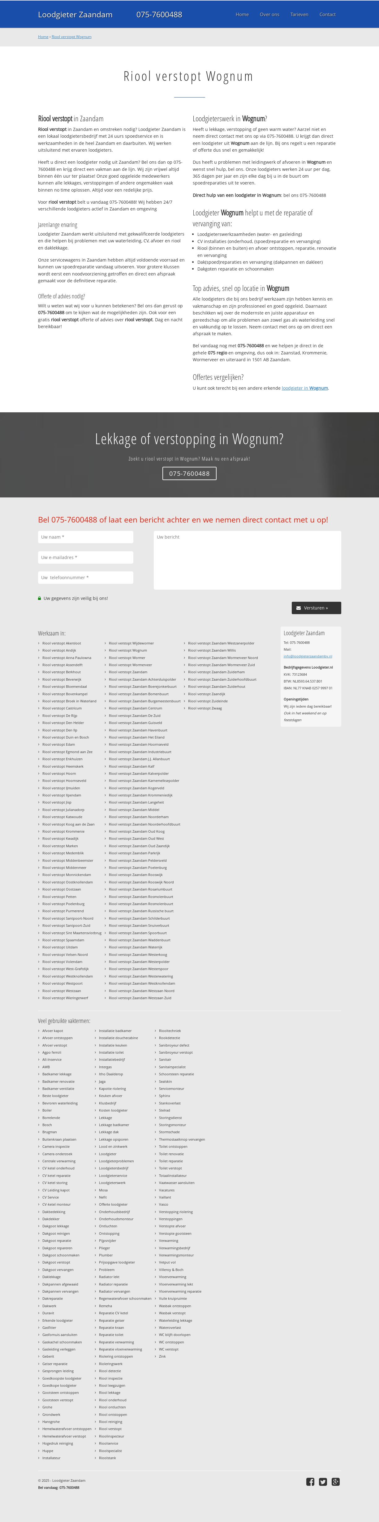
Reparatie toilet (111, 1334)
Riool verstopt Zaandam (128, 672)
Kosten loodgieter (113, 1110)
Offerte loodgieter (113, 1204)
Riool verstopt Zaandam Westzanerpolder (221, 643)
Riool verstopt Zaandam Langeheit (136, 802)
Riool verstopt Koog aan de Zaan (68, 824)
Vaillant (165, 1197)
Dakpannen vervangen (60, 1291)
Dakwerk (49, 1305)
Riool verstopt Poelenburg (63, 903)
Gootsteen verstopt (57, 1400)
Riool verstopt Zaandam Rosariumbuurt (140, 889)
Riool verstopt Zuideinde (208, 701)
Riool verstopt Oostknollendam (67, 882)
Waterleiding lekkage (175, 1320)
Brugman (49, 1132)
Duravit (48, 1313)
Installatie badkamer (115, 1030)
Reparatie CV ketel (113, 1313)
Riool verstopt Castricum (62, 708)
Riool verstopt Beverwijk (61, 679)
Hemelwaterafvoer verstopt (64, 1436)
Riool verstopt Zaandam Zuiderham (216, 672)
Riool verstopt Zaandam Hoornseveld (139, 744)
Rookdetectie (169, 1037)
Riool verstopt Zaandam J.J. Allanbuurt (139, 759)
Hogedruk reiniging (57, 1443)
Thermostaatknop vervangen (182, 1139)
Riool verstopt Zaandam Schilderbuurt (139, 918)
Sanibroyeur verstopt (176, 1052)
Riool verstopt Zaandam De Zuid (135, 715)
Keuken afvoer (110, 1095)
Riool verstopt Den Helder (63, 722)
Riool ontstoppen (113, 1414)
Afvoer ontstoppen (57, 1037)
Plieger (104, 1248)
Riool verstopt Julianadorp (63, 809)
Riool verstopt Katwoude (62, 816)
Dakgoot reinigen (56, 1233)
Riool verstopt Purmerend (63, 910)
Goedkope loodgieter (59, 1385)
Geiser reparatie (54, 1363)
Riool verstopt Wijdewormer (131, 643)
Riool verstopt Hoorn (59, 773)
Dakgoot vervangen (58, 1269)
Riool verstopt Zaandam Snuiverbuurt (139, 925)
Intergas (105, 1067)
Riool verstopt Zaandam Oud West (136, 838)
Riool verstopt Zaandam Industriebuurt (140, 751)
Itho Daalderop (111, 1074)
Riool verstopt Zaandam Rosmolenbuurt (141, 896)
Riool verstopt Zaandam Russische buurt (141, 910)
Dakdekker (50, 1218)
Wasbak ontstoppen (175, 1305)
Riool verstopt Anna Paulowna (66, 657)
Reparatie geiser (111, 1320)
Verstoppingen (171, 1218)
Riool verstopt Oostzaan (61, 889)
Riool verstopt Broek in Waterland (69, 701)
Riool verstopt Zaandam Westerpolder (139, 961)
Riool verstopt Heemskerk (63, 766)
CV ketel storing (54, 1182)
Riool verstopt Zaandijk (206, 694)
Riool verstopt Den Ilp (59, 730)
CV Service (50, 1197)
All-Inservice (52, 1059)
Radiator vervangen (114, 1291)
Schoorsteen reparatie (176, 1074)
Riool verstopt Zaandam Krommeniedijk (141, 795)
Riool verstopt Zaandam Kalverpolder (139, 773)
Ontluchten (108, 1226)
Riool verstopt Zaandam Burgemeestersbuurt (145, 701)
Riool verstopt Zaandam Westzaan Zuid (140, 997)
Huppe (47, 1450)
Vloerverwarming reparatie (180, 1291)
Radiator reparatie (113, 1284)
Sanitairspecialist (172, 1067)
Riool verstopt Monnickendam (66, 874)
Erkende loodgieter (57, 1320)
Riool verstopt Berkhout (61, 672)
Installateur (51, 1457)
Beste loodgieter (55, 1095)
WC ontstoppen (171, 1342)
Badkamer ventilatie (58, 1088)
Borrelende (51, 1117)
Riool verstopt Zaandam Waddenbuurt (139, 940)
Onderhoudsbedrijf (114, 1211)
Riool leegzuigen (112, 1385)
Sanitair (165, 1059)
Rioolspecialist (110, 1450)
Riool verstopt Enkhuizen (62, 759)
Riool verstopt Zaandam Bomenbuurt (139, 694)
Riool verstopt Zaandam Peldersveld (138, 860)
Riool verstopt (110, 1428)
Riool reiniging (110, 1421)
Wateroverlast (170, 1327)
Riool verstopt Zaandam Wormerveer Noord (223, 657)
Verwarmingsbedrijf (174, 1248)
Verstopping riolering (176, 1211)
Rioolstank (107, 1457)
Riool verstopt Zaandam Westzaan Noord (141, 990)
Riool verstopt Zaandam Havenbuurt (138, 730)
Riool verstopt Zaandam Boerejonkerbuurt (143, 686)
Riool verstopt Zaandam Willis (212, 650)
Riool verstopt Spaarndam (63, 940)
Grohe (47, 1407)
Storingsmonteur (172, 1124)
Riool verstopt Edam (58, 744)
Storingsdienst (170, 1117)
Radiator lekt (109, 1276)
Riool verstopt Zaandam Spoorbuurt (138, 932)
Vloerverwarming (172, 1276)
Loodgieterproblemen (116, 1161)
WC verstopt (169, 1349)
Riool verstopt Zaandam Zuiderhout (216, 686)
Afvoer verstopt (54, 1045)
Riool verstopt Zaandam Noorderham (139, 816)
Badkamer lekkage (56, 1074)
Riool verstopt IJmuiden (61, 788)
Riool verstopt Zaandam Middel (134, 809)
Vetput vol (167, 1262)
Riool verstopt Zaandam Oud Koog (137, 831)
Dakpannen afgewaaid (60, 1284)
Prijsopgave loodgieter (117, 1262)
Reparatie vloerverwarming (120, 1349)
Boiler (47, 1110)
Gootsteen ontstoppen (60, 1392)
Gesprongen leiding (58, 1370)
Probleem (106, 1269)
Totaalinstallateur (173, 1175)
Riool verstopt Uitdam (60, 947)
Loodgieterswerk (112, 1182)
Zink (162, 1356)
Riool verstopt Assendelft (62, 664)
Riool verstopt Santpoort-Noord (67, 918)
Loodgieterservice (113, 1175)
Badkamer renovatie (58, 1081)
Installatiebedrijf (112, 1059)
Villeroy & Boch (171, 1269)
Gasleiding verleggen (58, 1349)
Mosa (103, 1190)
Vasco (163, 1204)
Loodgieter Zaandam (75, 14)
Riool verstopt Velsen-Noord (65, 954)
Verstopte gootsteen (175, 1233)
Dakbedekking (53, 1211)
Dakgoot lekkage (55, 1226)
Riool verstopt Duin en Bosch (65, 737)
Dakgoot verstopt (56, 1262)
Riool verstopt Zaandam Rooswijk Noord (141, 882)
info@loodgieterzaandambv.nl (308, 656)
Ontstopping (109, 1233)
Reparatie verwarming (116, 1342)
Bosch (47, 1124)
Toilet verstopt (170, 1168)
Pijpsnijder (107, 1240)
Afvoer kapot (52, 1030)
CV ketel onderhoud (58, 1168)
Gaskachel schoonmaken (62, 1342)
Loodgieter (107, 1153)
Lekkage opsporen (113, 1139)
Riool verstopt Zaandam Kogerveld (136, 788)
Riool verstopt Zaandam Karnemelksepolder (144, 780)
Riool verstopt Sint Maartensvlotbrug (71, 932)
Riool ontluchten (112, 1407)
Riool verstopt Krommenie (63, 831)
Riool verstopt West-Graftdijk (65, 968)
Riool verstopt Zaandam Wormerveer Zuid (221, 664)
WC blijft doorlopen (175, 1334)
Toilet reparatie (171, 1161)
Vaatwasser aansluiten (177, 1182)
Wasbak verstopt (172, 1313)
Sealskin (165, 1081)
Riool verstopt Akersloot (61, 643)
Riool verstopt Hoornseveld (64, 780)
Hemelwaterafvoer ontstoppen (67, 1428)
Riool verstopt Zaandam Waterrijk (135, 947)
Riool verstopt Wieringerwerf (65, 997)
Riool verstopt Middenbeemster (67, 860)
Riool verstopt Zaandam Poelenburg (138, 867)
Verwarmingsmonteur (176, 1255)
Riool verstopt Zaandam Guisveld (135, 722)
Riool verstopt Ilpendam (61, 795)
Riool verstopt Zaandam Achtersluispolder (142, 679)
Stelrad (164, 1110)
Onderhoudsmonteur (116, 1218)
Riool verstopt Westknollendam (67, 976)
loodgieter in (305, 388)
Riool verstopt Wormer (127, 657)
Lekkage (105, 1117)
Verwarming (168, 1240)
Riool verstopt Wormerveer (130, 664)
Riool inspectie (111, 1378)
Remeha (105, 1305)
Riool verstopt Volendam (62, 961)
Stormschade (169, 1132)
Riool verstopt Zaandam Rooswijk (136, 874)
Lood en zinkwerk (113, 1146)
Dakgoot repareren (57, 1248)
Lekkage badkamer (114, 1124)
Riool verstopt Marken (60, 845)
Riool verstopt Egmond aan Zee (67, 751)
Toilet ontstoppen (173, 1146)
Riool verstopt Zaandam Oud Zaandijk (139, 845)
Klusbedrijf (107, 1103)
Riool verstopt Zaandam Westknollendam (142, 983)
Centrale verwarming (58, 1161)
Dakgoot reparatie (56, 1240)
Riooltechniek (170, 1030)
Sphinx (164, 1095)
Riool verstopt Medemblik (63, 853)
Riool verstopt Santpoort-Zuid (66, 925)
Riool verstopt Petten (59, 896)
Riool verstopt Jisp (56, 802)
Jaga (102, 1081)
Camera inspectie (56, 1146)
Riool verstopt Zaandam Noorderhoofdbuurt (144, 824)
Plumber (106, 1255)
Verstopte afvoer (172, 1226)
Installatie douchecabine (118, 1037)
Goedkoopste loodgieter (61, 1378)
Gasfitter (49, 1327)
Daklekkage (51, 1276)
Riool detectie (110, 1370)
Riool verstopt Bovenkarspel (65, 694)
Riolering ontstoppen (116, 1356)
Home (43, 36)
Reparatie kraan (111, 1327)
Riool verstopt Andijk (59, 650)
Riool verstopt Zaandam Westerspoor (138, 968)
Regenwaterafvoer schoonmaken (125, 1298)
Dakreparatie (52, 1298)
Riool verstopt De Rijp (59, 715)
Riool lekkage (109, 1392)
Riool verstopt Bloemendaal (64, 686)
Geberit (48, 1356)
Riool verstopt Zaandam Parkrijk (134, 853)
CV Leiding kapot (56, 1190)
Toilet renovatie (171, 1153)
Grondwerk (51, 1414)
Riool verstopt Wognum (72, 36)
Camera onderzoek (57, 1153)
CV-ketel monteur (56, 1204)
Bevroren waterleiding (60, 1103)
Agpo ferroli (51, 1052)
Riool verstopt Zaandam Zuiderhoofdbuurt (222, 679)
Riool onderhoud (113, 1400)
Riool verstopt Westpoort (62, 983)
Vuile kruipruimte (173, 1298)
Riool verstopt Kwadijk (60, 838)
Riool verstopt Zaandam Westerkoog (138, 954)
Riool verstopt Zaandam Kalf (131, 766)
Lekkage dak (109, 1132)
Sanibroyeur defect (174, 1045)
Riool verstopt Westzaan (61, 990)
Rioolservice (108, 1443)
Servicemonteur (171, 1088)
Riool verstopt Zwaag (205, 708)
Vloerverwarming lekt (176, 1284)
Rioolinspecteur (111, 1436)
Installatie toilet (111, 1052)
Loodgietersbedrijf (113, 1168)
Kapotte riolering (112, 1088)
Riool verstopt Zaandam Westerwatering (141, 976)
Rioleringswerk (111, 1363)
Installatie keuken (113, 1045)
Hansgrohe (51, 1421)
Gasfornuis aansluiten (59, 1334)
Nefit (103, 1197)
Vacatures (166, 1190)
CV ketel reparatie (56, 1175)
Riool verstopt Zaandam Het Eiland (137, 737)
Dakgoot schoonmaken (61, 1255)
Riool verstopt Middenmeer (64, 867)
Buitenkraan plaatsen (59, 1139)
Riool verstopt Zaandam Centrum (135, 708)
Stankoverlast (170, 1103)
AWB (46, 1067)
